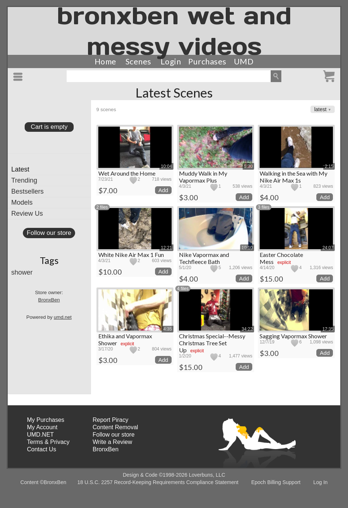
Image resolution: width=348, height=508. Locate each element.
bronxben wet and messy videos (174, 30)
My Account (42, 427)
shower (22, 272)
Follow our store (49, 232)
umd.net (62, 317)
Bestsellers (27, 191)
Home (105, 61)
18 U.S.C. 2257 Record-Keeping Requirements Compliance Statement (157, 482)
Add (163, 190)
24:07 (327, 247)
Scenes (138, 61)
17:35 (327, 329)
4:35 (167, 329)
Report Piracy (111, 420)
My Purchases (45, 420)
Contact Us (41, 449)
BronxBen (49, 300)
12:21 (166, 247)
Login (171, 61)
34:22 (247, 329)
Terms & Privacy (48, 442)
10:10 (247, 247)
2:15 (329, 166)
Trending (24, 180)
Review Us (27, 213)
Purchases (207, 61)
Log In (320, 482)
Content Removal (115, 427)
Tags (49, 260)
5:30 (248, 166)
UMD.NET (40, 434)
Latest (20, 169)
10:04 (166, 166)
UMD (244, 61)
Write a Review (112, 442)
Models (22, 202)
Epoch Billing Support (275, 482)
